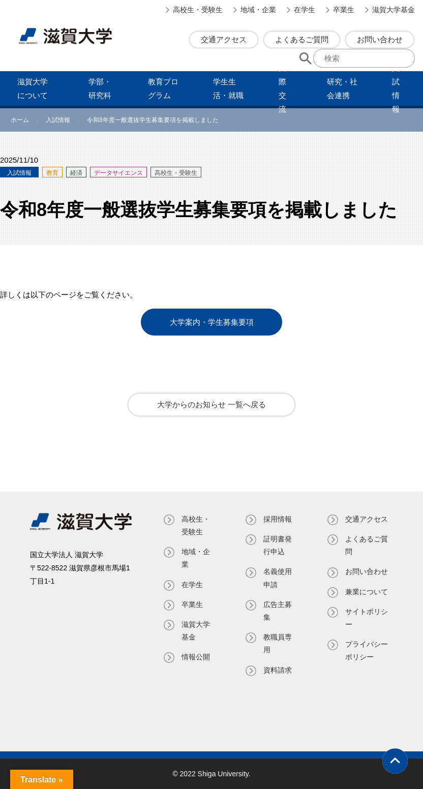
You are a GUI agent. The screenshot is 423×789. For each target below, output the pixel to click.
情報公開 (196, 657)
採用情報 (277, 519)
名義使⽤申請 (277, 577)
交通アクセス (224, 39)
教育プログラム (163, 88)
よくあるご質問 (301, 39)
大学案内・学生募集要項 (212, 322)
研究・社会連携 (342, 88)
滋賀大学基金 (393, 10)
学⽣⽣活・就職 (228, 88)
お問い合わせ (380, 39)
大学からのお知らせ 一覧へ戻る (211, 404)
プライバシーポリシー (366, 650)
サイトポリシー (366, 618)
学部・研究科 (99, 88)
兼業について (366, 591)
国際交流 (282, 88)
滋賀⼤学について (32, 88)
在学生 (304, 10)
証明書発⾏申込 (277, 545)
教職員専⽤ (277, 643)
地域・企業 (258, 10)
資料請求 (277, 669)
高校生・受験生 (198, 10)
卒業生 (343, 10)
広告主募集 (277, 610)
